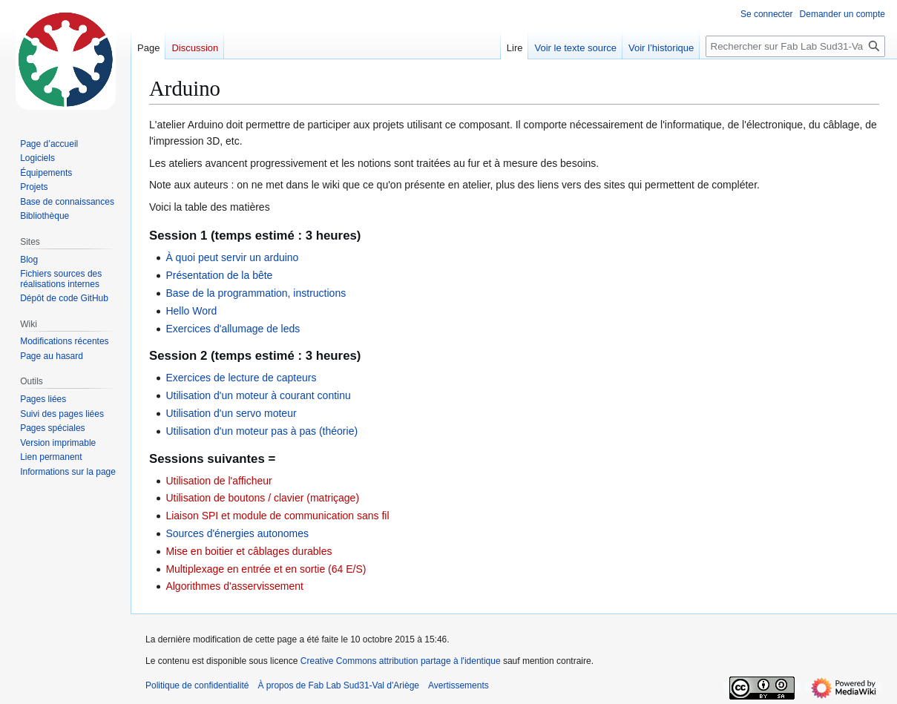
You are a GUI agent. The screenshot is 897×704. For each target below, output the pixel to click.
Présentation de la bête (218, 275)
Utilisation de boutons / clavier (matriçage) (262, 498)
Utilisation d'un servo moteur (230, 413)
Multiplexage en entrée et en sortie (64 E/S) (265, 569)
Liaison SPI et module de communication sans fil (277, 516)
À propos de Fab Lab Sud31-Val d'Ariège (338, 685)
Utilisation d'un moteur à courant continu (257, 395)
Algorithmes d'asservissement (234, 586)
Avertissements (458, 685)
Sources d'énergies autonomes (237, 533)
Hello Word (191, 311)
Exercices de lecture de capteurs (240, 378)
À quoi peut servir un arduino (231, 257)
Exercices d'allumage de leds (232, 329)
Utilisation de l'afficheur (218, 481)
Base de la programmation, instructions (255, 293)
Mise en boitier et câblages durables (248, 551)
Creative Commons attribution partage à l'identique (400, 661)
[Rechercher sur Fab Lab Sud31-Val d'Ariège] (795, 46)
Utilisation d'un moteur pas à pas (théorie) (261, 431)
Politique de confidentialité (197, 685)
